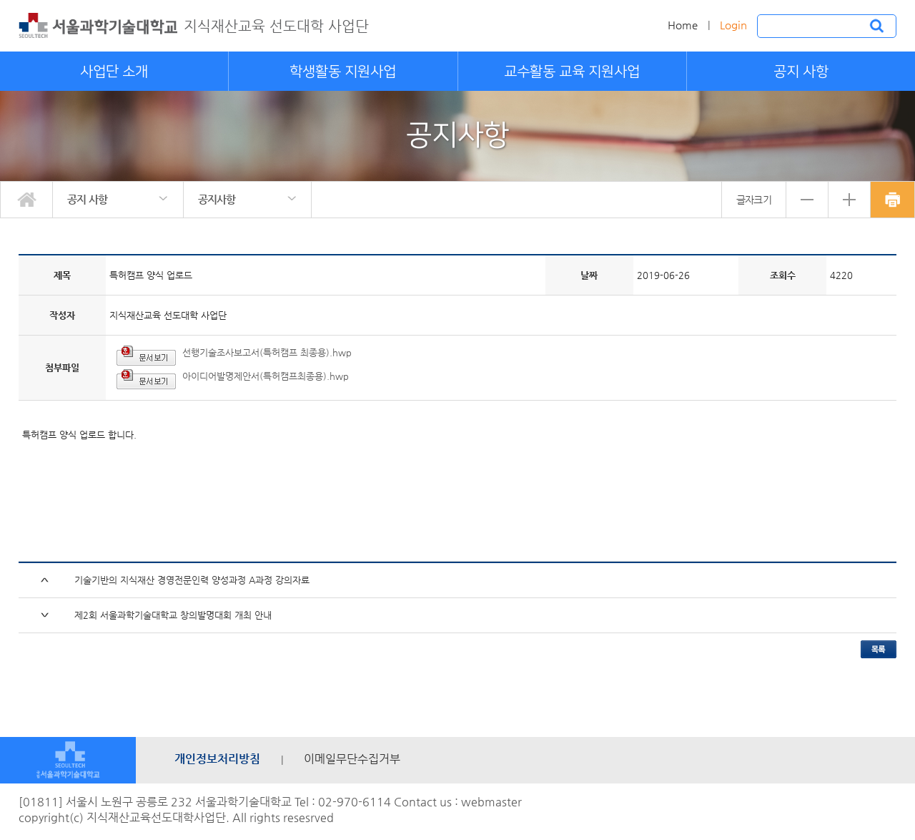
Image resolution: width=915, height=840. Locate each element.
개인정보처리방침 (217, 759)
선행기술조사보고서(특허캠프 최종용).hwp (267, 352)
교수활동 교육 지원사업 (572, 71)
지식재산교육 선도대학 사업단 (276, 26)
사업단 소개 (114, 71)
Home (683, 25)
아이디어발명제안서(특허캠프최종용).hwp (265, 376)
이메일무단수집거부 (352, 759)
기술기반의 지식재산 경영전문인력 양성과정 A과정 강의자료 (192, 580)
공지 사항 (801, 71)
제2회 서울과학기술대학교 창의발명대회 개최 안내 (173, 615)
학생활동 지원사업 (343, 71)
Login (733, 25)
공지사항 (217, 199)
